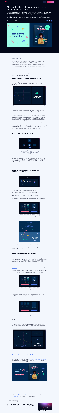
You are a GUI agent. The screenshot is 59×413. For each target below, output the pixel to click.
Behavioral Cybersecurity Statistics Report (24, 355)
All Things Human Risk (22, 394)
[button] (23, 2)
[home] (8, 2)
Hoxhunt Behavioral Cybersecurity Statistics (37, 359)
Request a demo (16, 396)
